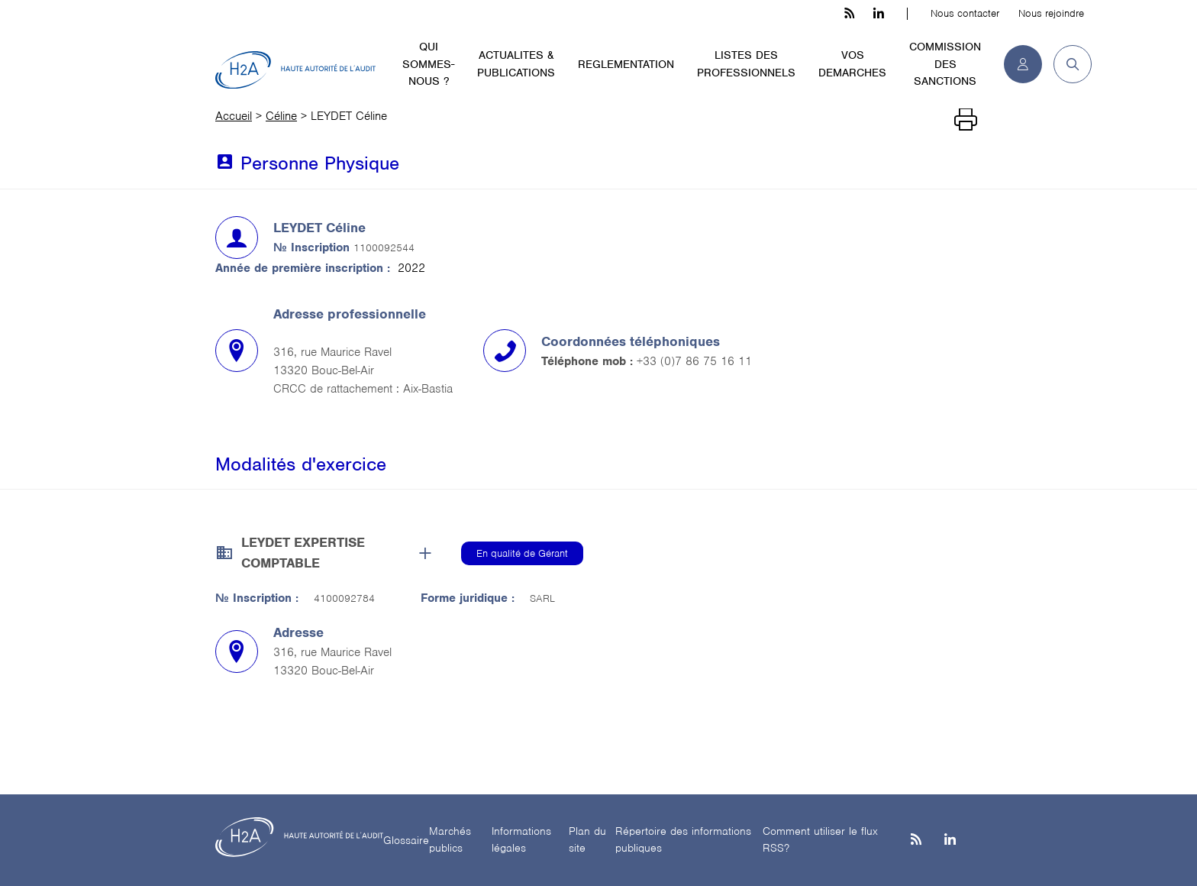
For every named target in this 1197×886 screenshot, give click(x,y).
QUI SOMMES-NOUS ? (428, 64)
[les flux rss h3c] (849, 13)
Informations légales (521, 839)
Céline (281, 116)
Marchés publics (450, 839)
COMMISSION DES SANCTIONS (945, 64)
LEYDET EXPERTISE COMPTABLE (303, 552)
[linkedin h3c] (879, 13)
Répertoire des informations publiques (683, 839)
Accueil (233, 116)
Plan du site (587, 839)
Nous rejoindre (1051, 13)
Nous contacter (965, 13)
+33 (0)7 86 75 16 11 (694, 361)
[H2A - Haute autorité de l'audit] (295, 70)
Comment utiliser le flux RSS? (820, 839)
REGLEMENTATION (626, 64)
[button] (1067, 64)
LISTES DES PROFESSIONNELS (746, 63)
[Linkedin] (950, 840)
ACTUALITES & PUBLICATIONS (516, 63)
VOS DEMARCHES (852, 63)
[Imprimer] (966, 120)
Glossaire (406, 840)
